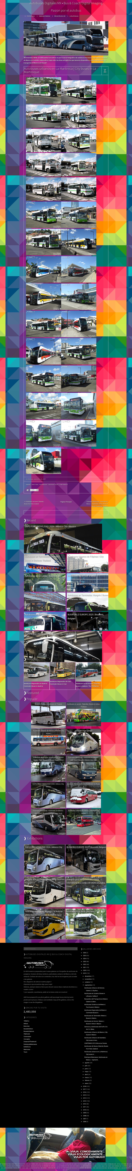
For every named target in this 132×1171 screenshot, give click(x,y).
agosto (87, 1063)
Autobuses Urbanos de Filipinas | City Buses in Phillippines (85, 558)
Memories (27, 1049)
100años (26, 1021)
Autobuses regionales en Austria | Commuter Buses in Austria (41, 597)
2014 (84, 1098)
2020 (84, 970)
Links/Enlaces (74, 16)
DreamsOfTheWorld (30, 1041)
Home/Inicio (31, 16)
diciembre (88, 976)
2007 (84, 1119)
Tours (25, 1052)
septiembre (88, 985)
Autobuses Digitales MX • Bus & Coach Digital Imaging (66, 3)
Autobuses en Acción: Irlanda (82, 576)
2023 (84, 961)
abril (86, 1074)
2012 (84, 1104)
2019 (84, 973)
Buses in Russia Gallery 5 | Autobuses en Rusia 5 (83, 785)
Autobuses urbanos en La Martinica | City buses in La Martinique (60, 70)
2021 (84, 967)
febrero (87, 1080)
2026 (84, 953)
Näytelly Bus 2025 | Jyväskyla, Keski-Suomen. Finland (50, 634)
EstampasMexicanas (30, 1044)
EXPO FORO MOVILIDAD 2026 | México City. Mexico (50, 526)
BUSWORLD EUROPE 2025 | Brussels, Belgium (86, 616)
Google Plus (53, 484)
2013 (84, 1101)
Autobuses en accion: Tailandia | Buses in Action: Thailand (83, 705)
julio (86, 1066)
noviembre (88, 979)
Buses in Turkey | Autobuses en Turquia (48, 704)
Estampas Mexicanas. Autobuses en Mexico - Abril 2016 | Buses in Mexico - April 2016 (48, 812)
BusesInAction (28, 1029)
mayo (87, 1071)
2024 (84, 958)
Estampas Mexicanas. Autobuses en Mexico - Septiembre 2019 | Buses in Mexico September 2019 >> (97, 504)
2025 (84, 955)
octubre (87, 982)
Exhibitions (27, 1047)
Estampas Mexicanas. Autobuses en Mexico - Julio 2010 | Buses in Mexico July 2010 (83, 758)
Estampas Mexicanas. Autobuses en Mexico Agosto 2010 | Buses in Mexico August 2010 (48, 758)
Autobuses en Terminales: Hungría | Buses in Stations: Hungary (88, 597)
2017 (84, 1089)
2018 (84, 1086)
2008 (84, 1116)
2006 (84, 1121)
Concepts (27, 1039)
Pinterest (64, 484)
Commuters (27, 1036)
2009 (84, 1113)
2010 (84, 1110)
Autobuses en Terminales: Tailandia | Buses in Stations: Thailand (42, 558)
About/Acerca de (59, 16)
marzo (87, 1077)
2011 (84, 1107)
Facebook (43, 484)
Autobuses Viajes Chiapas (84, 731)
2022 (84, 964)
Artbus (26, 1023)
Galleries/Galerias (44, 16)
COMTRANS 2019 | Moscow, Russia (95, 1043)
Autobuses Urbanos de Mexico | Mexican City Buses (48, 732)
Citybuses (27, 1034)
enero (87, 1083)
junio (86, 1068)
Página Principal (66, 502)
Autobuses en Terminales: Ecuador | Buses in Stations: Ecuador (42, 616)
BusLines (26, 1026)
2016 (84, 1092)
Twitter (35, 484)
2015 (84, 1095)
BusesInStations (29, 1031)
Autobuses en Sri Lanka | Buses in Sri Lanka (42, 578)
